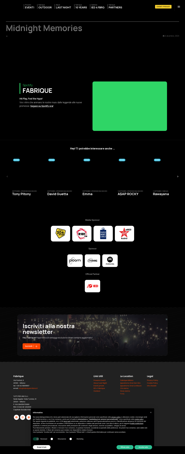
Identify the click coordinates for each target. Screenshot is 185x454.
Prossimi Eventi (100, 402)
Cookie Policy (152, 405)
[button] (151, 412)
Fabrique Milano (126, 402)
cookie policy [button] (139, 419)
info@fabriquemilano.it (28, 411)
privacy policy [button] (116, 417)
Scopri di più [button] (41, 447)
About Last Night (100, 405)
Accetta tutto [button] (143, 447)
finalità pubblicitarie (136, 423)
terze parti (67, 421)
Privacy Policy (152, 402)
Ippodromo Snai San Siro (130, 405)
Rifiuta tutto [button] (125, 447)
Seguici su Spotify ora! (41, 128)
